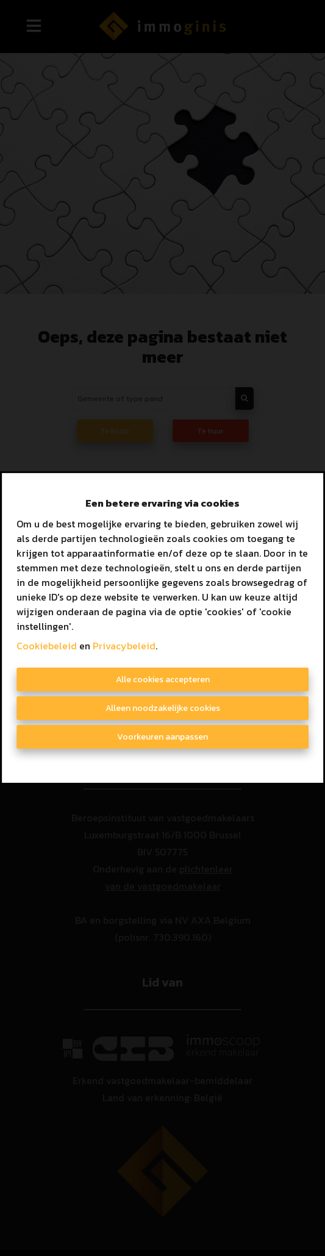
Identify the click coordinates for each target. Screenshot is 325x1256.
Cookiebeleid (46, 645)
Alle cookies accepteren (163, 679)
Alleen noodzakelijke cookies (162, 708)
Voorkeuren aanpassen (162, 736)
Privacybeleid (124, 645)
